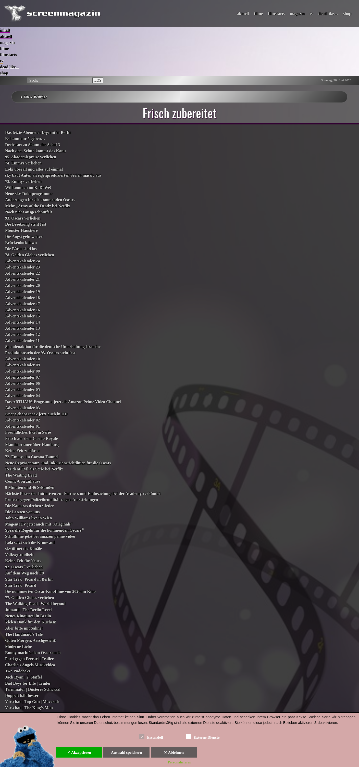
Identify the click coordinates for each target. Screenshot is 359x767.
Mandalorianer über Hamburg (32, 444)
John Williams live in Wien (28, 518)
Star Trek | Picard (20, 585)
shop (347, 13)
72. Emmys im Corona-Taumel (31, 457)
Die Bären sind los (21, 249)
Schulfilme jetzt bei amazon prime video (40, 536)
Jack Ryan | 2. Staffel (23, 677)
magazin (297, 13)
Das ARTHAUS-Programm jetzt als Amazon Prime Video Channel (63, 402)
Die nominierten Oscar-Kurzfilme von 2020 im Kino (50, 591)
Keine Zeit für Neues (23, 561)
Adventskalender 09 (22, 365)
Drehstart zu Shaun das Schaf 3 (32, 145)
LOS (97, 80)
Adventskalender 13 (22, 328)
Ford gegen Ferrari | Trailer (29, 659)
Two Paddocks (17, 671)
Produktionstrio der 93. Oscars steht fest (40, 353)
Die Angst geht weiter (23, 236)
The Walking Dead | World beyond (35, 604)
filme (258, 13)
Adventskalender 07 (22, 377)
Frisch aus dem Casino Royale (31, 438)
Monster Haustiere (21, 230)
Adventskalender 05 (22, 389)
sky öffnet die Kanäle (23, 548)
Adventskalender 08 (22, 371)
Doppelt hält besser (22, 695)
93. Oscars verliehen (22, 218)
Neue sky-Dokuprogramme (28, 193)
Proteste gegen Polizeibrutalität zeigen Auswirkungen (51, 499)
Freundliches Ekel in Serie (28, 432)
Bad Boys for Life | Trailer (28, 683)
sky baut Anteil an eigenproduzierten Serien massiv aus (53, 175)
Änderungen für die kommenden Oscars (40, 200)
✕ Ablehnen (174, 752)
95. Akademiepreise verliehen (30, 157)
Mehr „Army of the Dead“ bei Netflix (37, 206)
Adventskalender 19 (22, 291)
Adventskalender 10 (22, 359)
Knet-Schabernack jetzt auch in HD (36, 414)
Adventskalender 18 (22, 298)
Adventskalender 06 (22, 383)
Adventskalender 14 (22, 322)
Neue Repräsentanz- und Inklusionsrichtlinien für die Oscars (58, 463)
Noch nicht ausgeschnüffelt (28, 212)
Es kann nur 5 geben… (25, 138)
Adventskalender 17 (22, 304)
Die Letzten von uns (22, 512)
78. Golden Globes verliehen (29, 255)
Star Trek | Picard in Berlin (29, 579)
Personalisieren (179, 762)
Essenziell (151, 736)
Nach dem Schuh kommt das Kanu (35, 151)
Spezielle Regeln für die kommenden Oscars (44, 530)
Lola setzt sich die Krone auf (30, 542)
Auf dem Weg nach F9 (24, 573)
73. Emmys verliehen (23, 181)
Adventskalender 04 (22, 395)
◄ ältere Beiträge (33, 97)
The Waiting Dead (21, 475)
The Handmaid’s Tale (24, 634)
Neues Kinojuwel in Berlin (28, 616)
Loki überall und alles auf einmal (34, 169)
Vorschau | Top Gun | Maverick (32, 701)
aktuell (243, 13)
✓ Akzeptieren (79, 752)
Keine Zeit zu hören (22, 451)
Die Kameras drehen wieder (29, 506)
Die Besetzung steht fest (25, 224)
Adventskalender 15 (22, 316)
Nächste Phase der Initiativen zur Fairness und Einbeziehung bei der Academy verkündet (82, 493)
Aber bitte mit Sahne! (24, 628)
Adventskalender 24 (22, 261)
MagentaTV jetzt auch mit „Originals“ (39, 524)
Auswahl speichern (126, 752)
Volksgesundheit (19, 555)
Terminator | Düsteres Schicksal (32, 689)
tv (311, 13)
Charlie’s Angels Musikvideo (30, 665)
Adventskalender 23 (22, 267)
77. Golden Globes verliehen (29, 597)
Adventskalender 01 (22, 426)
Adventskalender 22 (22, 273)
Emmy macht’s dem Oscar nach (33, 652)
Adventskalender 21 (22, 279)
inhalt (5, 30)
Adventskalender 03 (22, 408)
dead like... (9, 67)
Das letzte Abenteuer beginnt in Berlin (38, 132)
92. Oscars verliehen (24, 567)
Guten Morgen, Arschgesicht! (30, 640)
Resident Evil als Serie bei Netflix (34, 469)
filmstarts (276, 13)
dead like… (328, 13)
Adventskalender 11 (22, 340)
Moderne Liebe (18, 646)
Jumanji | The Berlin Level (28, 610)
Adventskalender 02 (22, 420)
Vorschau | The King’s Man (29, 708)
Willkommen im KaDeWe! (28, 187)
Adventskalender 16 (22, 310)
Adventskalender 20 (22, 285)
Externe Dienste (203, 736)
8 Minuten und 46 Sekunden (29, 487)
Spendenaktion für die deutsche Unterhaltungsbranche (53, 346)
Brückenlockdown (21, 242)
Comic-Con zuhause (22, 481)
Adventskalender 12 (22, 334)
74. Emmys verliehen (23, 163)
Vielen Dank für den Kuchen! (30, 622)
